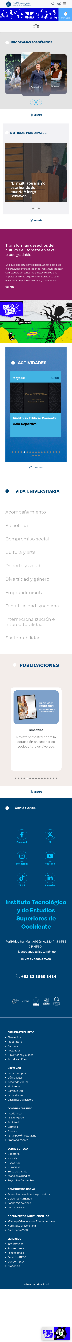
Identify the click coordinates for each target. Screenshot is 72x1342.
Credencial (14, 1319)
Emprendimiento (24, 645)
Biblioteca (16, 578)
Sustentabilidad (23, 690)
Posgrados (14, 1104)
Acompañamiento (25, 565)
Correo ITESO (16, 1315)
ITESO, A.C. (14, 1216)
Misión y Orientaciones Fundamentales (31, 1274)
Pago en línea (16, 1301)
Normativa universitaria (22, 1279)
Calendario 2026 (18, 1283)
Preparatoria (15, 1095)
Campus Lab (15, 1144)
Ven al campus (17, 1126)
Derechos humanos (20, 1252)
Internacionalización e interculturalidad (30, 675)
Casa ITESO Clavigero (20, 1153)
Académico (15, 1167)
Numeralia (14, 1220)
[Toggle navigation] (64, 3)
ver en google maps (36, 1012)
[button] (33, 208)
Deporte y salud (22, 618)
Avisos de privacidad (36, 1337)
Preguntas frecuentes (21, 1233)
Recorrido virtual (18, 1135)
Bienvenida (14, 1090)
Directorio (14, 1207)
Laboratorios (15, 1148)
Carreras (13, 1099)
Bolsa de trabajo (17, 1225)
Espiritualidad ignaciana (32, 658)
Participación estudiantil (22, 1189)
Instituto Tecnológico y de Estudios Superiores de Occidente (36, 967)
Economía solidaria (19, 1256)
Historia (12, 1211)
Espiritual (13, 1175)
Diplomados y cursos (20, 1108)
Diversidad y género (27, 632)
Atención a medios (19, 1229)
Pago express (16, 1306)
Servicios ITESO (17, 1310)
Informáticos (15, 1297)
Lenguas (13, 1180)
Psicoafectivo (16, 1171)
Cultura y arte (20, 605)
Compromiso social (27, 591)
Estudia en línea (17, 1112)
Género (12, 1184)
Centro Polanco (17, 1261)
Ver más (9, 330)
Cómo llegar (15, 1131)
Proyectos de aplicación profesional (29, 1247)
